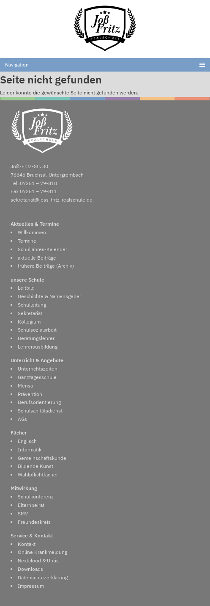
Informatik (29, 449)
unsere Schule (27, 279)
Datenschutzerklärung (43, 577)
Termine (27, 240)
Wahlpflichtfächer (38, 474)
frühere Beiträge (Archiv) (46, 265)
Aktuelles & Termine (35, 223)
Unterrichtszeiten (37, 368)
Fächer (19, 432)
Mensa (25, 385)
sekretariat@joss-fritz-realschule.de (52, 199)
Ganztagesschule (37, 377)
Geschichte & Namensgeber (49, 296)
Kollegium (29, 321)
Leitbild (26, 287)
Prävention (30, 393)
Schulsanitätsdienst (40, 410)
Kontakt (26, 543)
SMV (23, 513)
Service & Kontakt (32, 535)
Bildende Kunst (35, 465)
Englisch (27, 440)
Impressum (31, 585)
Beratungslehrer (36, 338)
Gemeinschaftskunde (42, 457)
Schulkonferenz (36, 496)
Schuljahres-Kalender (42, 249)
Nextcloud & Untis (38, 560)
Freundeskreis (34, 521)
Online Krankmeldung (42, 551)
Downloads (30, 568)
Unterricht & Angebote (37, 360)
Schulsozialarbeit (37, 329)
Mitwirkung (24, 487)
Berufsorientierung (39, 401)
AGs (22, 418)
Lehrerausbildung (37, 346)
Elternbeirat (31, 504)
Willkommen (32, 232)
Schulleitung (32, 304)
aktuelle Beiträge (37, 257)
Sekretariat (30, 313)
